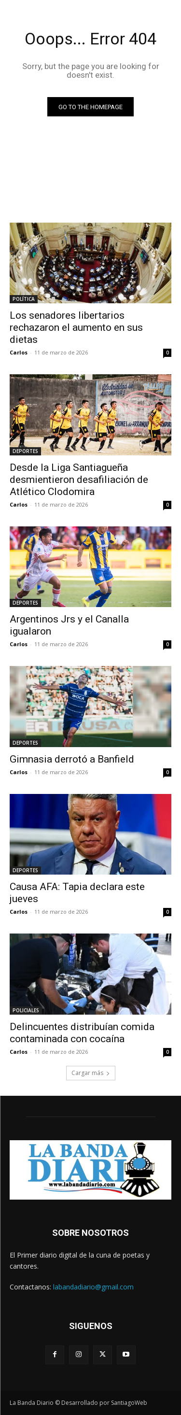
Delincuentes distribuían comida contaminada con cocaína (82, 1033)
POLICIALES (26, 1010)
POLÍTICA (24, 299)
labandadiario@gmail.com (93, 1286)
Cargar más (90, 1073)
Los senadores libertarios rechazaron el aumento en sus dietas (76, 327)
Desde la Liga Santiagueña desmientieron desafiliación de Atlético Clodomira (79, 479)
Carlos (19, 352)
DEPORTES (25, 451)
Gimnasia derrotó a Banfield (72, 759)
